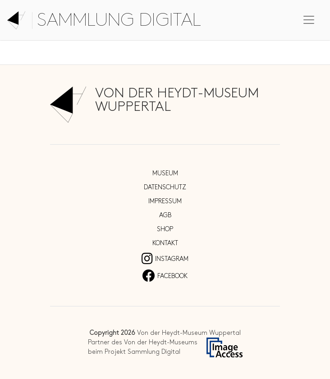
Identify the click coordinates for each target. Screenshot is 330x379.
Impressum (165, 201)
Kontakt (165, 243)
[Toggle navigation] (309, 19)
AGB (165, 215)
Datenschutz (165, 187)
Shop (165, 229)
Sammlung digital (119, 20)
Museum (165, 173)
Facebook (165, 275)
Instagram (165, 258)
